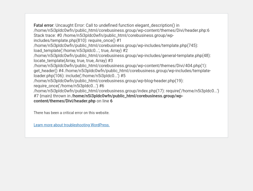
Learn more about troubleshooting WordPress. (72, 125)
